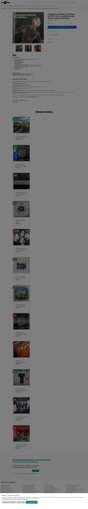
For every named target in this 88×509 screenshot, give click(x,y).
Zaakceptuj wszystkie (31, 502)
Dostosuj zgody (21, 502)
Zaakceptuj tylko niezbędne (9, 502)
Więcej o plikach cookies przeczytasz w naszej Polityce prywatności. (15, 499)
